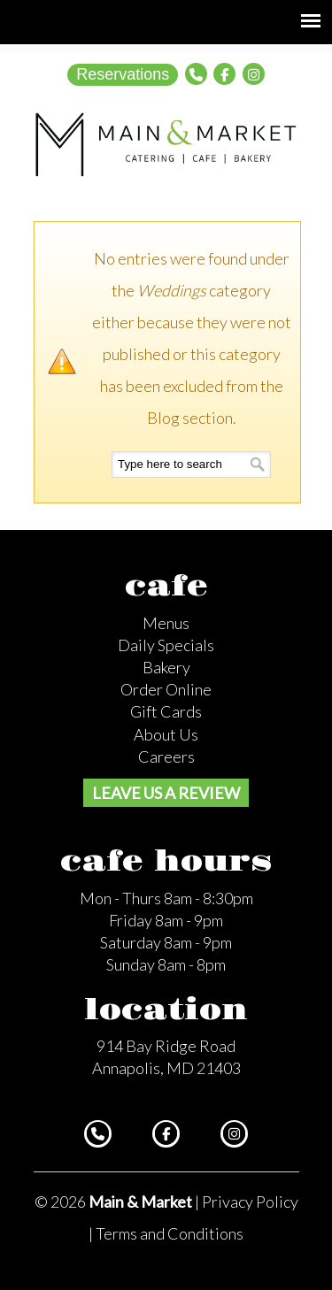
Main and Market (166, 144)
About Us (166, 734)
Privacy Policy (250, 1201)
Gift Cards (166, 711)
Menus (166, 623)
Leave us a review (166, 792)
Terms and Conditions (169, 1233)
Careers (166, 756)
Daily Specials (166, 645)
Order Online (166, 689)
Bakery (166, 667)
